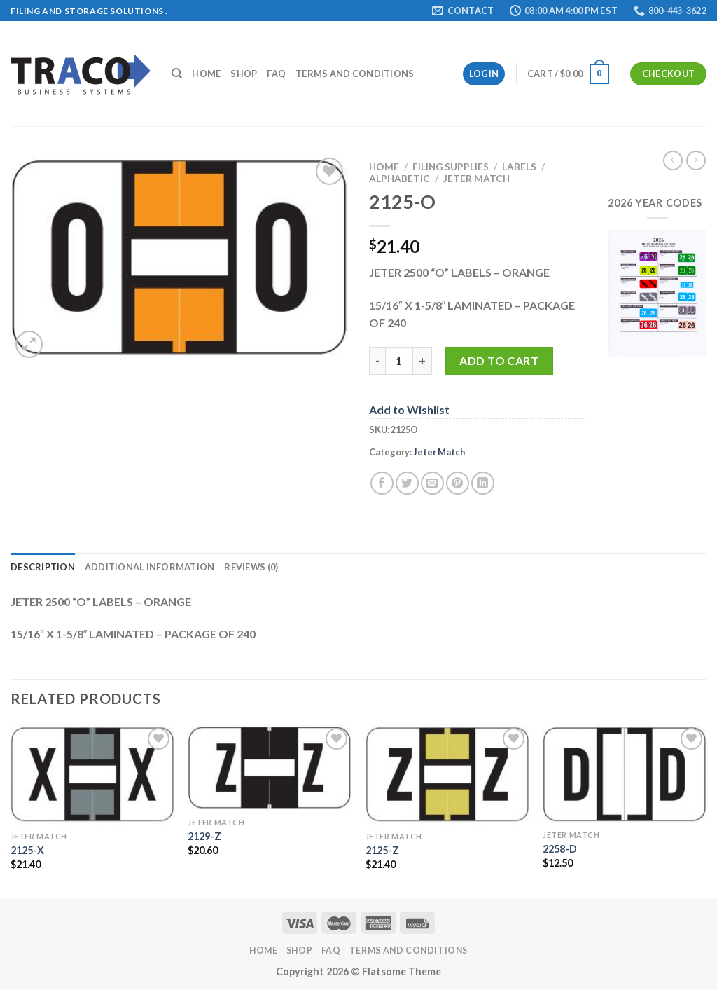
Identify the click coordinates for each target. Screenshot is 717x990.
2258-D (560, 849)
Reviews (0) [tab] (251, 566)
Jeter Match (476, 178)
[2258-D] (624, 773)
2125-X (27, 850)
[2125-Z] (447, 774)
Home (206, 73)
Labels (519, 166)
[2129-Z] (269, 767)
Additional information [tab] (150, 566)
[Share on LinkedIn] (482, 483)
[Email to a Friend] (432, 483)
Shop (243, 73)
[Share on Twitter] (407, 483)
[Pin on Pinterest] (457, 483)
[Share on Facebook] (382, 483)
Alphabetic (399, 178)
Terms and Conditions (354, 73)
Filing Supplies (450, 166)
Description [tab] (43, 566)
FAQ (276, 73)
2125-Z (382, 850)
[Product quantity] (399, 361)
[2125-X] (92, 774)
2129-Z (204, 836)
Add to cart (498, 360)
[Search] (177, 73)
